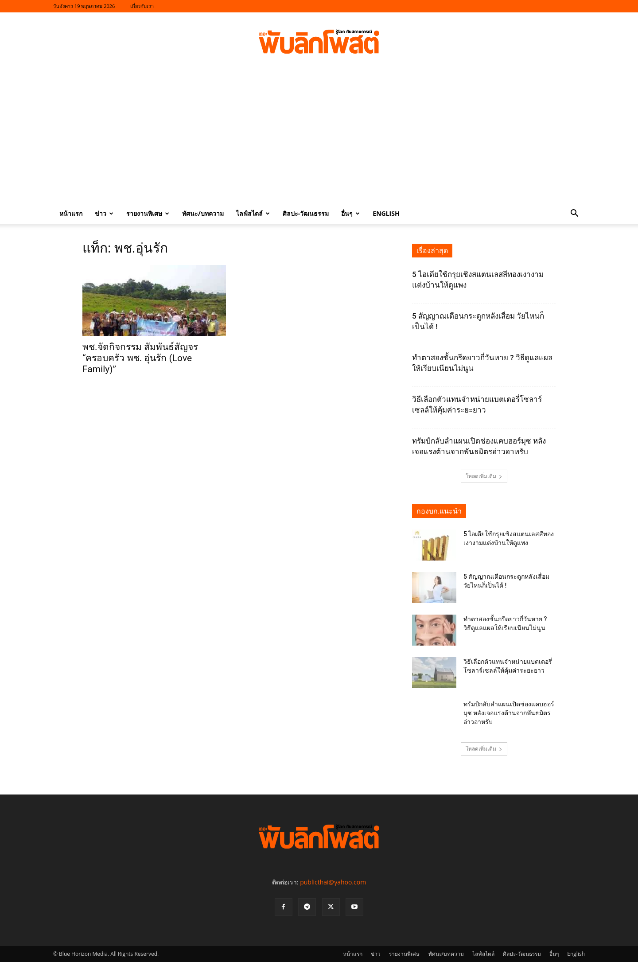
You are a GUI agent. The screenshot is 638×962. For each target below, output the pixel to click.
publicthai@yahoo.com (333, 882)
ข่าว (104, 213)
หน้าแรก (70, 213)
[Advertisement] (319, 136)
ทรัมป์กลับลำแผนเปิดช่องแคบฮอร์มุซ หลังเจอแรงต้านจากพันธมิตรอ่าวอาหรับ (508, 713)
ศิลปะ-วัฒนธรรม (306, 213)
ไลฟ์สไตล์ (253, 213)
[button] (574, 214)
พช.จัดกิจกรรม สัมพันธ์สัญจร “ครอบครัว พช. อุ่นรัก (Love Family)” (140, 358)
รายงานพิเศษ (147, 213)
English (386, 213)
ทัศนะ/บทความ (203, 213)
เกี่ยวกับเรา (142, 6)
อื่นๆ (350, 213)
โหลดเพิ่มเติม (484, 476)
